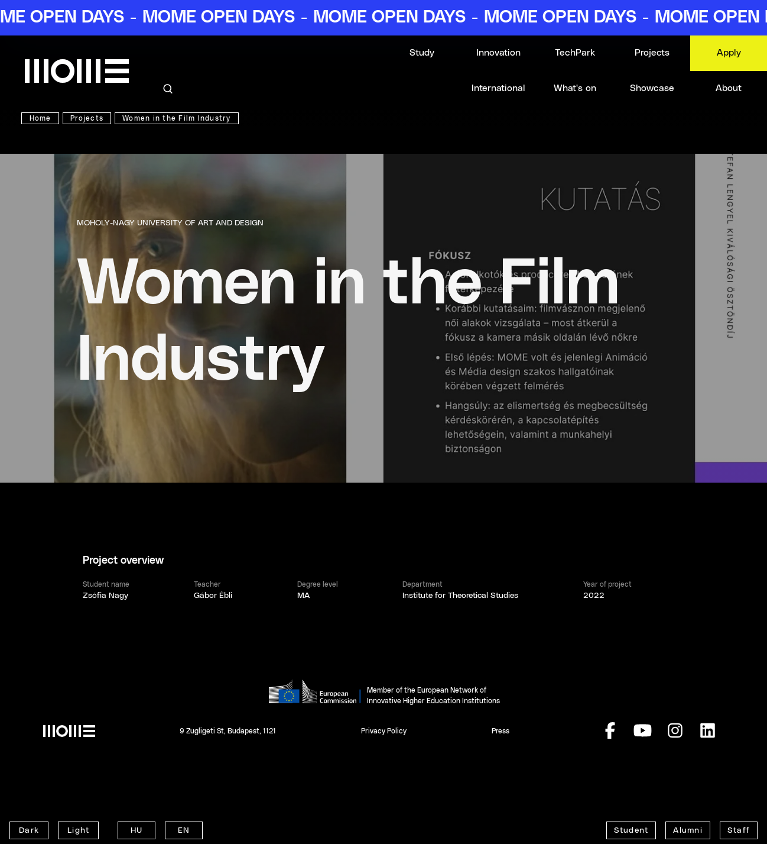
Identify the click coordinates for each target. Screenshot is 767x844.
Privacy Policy (384, 731)
